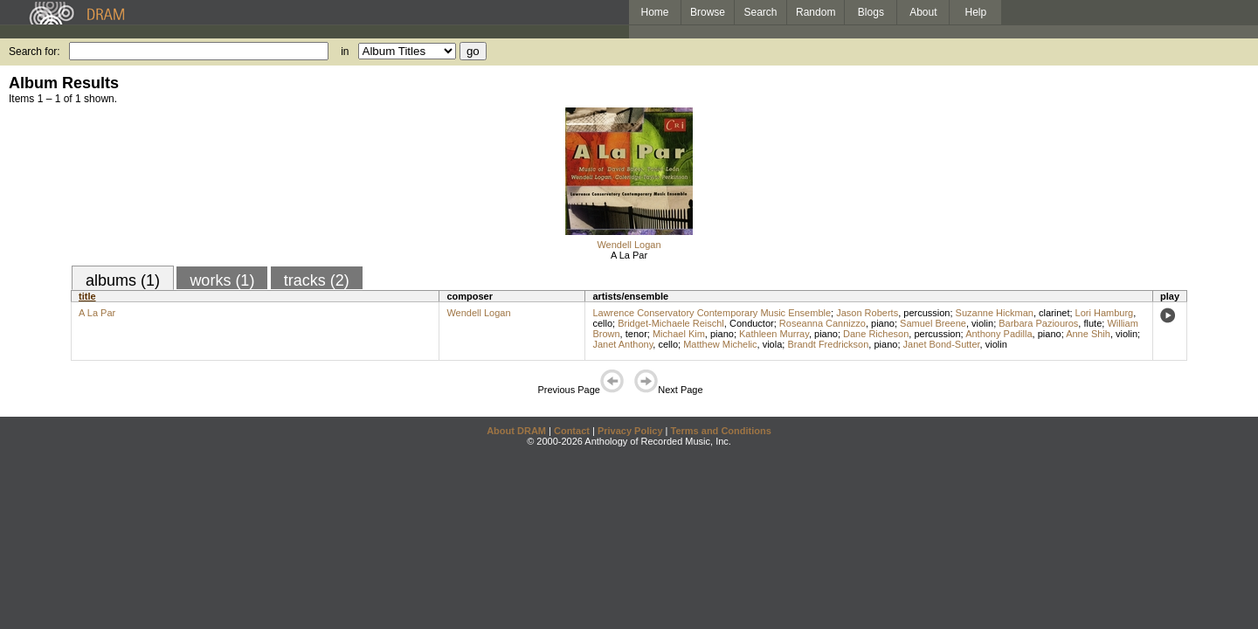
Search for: (34, 51)
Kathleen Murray (774, 333)
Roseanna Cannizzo (822, 323)
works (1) (222, 280)
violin (982, 323)
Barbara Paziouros (1038, 323)
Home (654, 12)
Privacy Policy (630, 430)
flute (1092, 323)
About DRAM (516, 430)
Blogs (871, 12)
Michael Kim (679, 333)
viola (773, 344)
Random (815, 12)
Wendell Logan (628, 244)
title (87, 296)
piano (883, 323)
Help (976, 12)
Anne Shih (1088, 333)
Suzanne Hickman (994, 313)
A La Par (629, 255)
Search (761, 12)
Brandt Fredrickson (827, 344)
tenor (636, 333)
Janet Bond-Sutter (941, 344)
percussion (926, 313)
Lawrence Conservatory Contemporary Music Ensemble (711, 313)
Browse (707, 12)
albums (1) (123, 280)
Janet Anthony (622, 344)
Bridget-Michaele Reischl (671, 323)
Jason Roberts (867, 313)
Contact (572, 430)
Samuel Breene (933, 323)
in (345, 51)
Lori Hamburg (1104, 313)
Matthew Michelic (720, 344)
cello (602, 323)
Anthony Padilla (998, 333)
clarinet (1054, 313)
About (923, 12)
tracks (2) (316, 280)
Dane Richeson (876, 333)
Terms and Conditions (721, 430)
